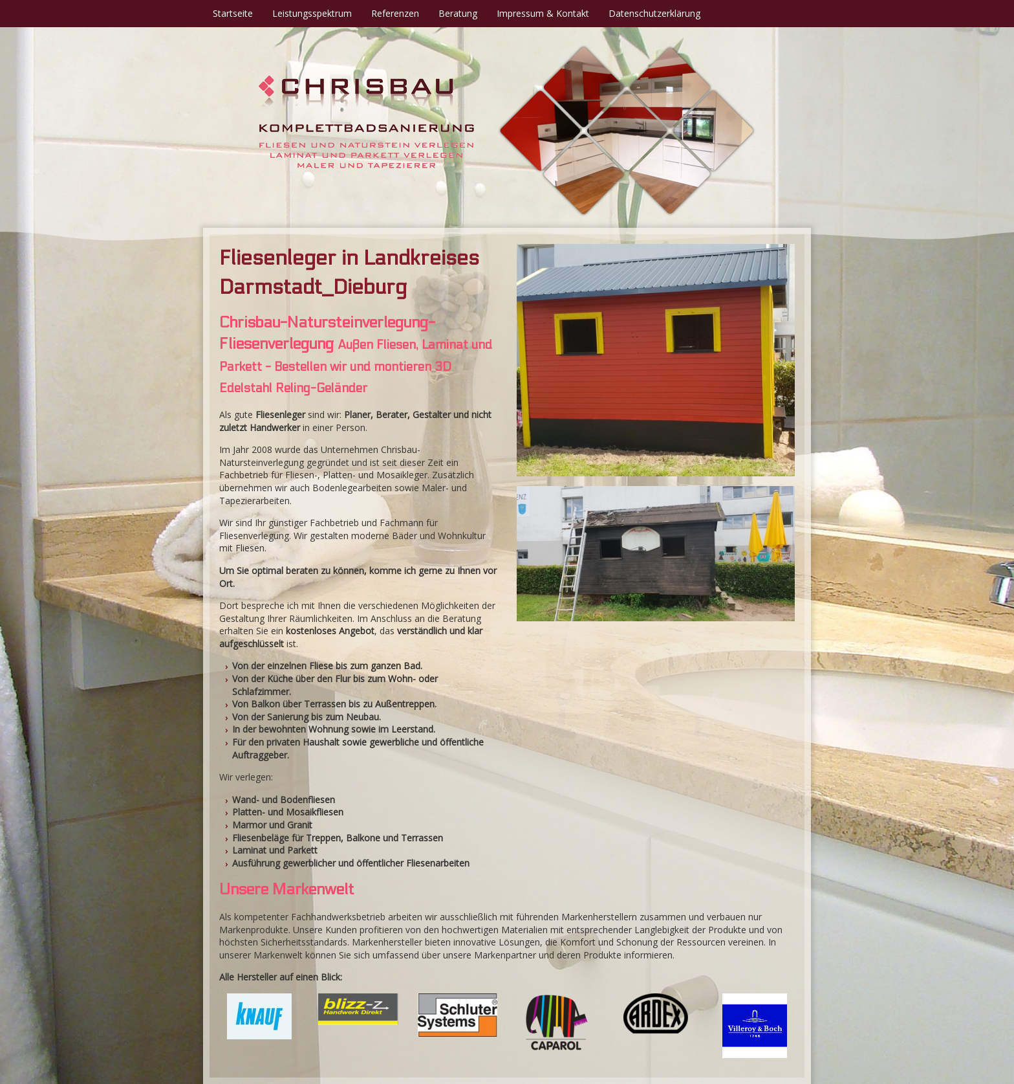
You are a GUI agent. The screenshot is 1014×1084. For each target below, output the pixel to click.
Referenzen (395, 13)
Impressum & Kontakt (543, 13)
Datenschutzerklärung (654, 13)
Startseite (233, 13)
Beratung (457, 13)
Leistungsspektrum (312, 13)
